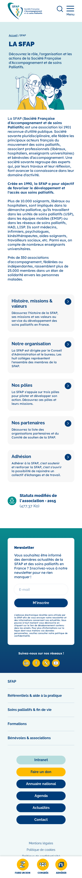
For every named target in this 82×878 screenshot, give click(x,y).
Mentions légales (41, 843)
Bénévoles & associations (29, 738)
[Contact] (41, 819)
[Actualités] (41, 807)
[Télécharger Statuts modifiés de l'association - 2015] (41, 501)
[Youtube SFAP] (56, 666)
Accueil (13, 35)
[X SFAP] (46, 666)
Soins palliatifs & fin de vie (30, 710)
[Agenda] (41, 796)
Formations (17, 724)
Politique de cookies (41, 849)
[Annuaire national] (41, 784)
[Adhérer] (61, 867)
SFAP (12, 681)
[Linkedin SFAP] (26, 666)
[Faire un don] (22, 867)
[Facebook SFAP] (36, 666)
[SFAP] (25, 17)
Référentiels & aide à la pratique (35, 696)
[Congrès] (43, 867)
